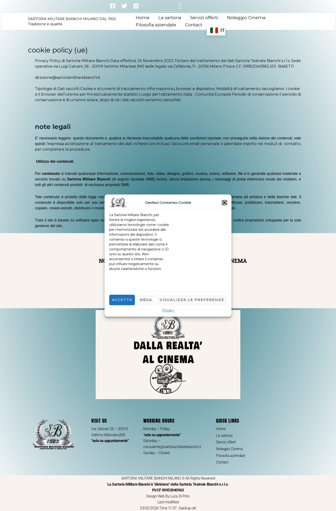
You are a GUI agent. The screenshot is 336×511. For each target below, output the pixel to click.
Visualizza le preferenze (192, 300)
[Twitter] (124, 6)
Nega (146, 300)
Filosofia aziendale (156, 25)
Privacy (168, 310)
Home (143, 17)
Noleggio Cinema (246, 17)
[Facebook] (113, 6)
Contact (193, 25)
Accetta (122, 300)
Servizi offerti (204, 17)
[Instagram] (136, 6)
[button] (224, 202)
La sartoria (169, 17)
